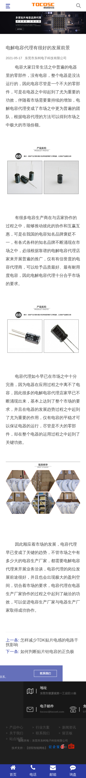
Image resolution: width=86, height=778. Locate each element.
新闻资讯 (69, 731)
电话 (33, 770)
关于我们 (16, 737)
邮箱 (53, 770)
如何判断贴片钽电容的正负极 (47, 651)
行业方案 (43, 731)
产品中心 (16, 731)
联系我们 (24, 673)
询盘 (72, 770)
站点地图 (16, 743)
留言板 (67, 737)
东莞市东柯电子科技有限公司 (46, 58)
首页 (13, 770)
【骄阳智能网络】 (36, 748)
